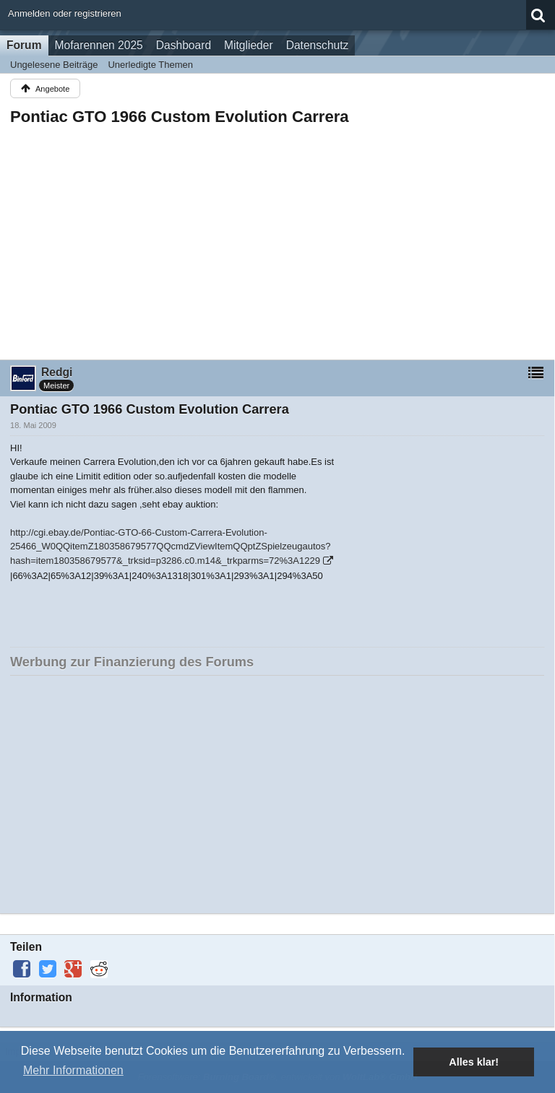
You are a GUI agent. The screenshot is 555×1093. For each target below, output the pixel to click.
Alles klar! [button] (474, 1062)
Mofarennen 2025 (99, 45)
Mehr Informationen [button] (73, 1070)
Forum (24, 45)
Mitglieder (248, 45)
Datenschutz (317, 45)
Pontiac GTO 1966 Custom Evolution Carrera (179, 117)
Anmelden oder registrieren (64, 13)
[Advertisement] (277, 238)
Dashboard (183, 45)
